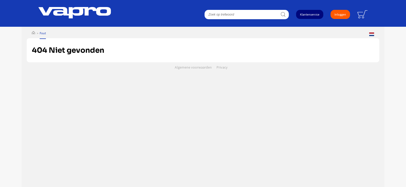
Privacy (222, 67)
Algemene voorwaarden (193, 67)
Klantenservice (309, 14)
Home (33, 33)
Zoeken (283, 14)
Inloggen (340, 14)
